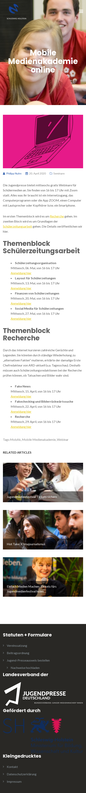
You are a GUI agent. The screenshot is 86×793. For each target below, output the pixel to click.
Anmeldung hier (21, 396)
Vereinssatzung (17, 645)
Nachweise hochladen (25, 667)
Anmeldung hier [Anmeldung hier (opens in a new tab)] (21, 273)
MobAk (15, 439)
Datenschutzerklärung (21, 774)
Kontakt (12, 766)
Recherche (57, 216)
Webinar (63, 439)
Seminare (59, 173)
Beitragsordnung (18, 653)
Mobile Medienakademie (39, 439)
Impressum (14, 781)
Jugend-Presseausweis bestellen (28, 660)
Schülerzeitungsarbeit (17, 226)
